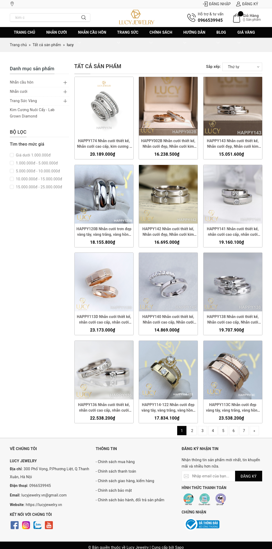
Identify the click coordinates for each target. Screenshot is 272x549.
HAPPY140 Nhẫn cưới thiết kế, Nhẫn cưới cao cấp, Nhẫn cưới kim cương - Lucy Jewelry (168, 320)
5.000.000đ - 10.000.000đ (37, 171)
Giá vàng (246, 37)
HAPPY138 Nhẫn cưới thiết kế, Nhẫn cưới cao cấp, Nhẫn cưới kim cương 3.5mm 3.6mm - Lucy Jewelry (232, 320)
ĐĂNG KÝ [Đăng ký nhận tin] (249, 476)
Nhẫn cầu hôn (92, 37)
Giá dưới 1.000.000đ (33, 155)
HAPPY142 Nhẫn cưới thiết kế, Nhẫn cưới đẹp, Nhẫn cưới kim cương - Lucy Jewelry (168, 231)
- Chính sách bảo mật (114, 490)
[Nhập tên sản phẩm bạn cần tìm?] (44, 17)
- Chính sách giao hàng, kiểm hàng (125, 481)
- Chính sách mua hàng (115, 462)
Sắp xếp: (213, 66)
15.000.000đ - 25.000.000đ (38, 187)
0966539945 (210, 20)
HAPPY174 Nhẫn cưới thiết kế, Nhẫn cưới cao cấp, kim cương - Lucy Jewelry (104, 144)
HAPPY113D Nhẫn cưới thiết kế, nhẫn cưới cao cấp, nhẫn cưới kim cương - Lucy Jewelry (104, 320)
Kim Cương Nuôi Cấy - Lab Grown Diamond (32, 113)
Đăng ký (247, 4)
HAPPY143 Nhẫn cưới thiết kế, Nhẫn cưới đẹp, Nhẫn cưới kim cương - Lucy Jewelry (232, 144)
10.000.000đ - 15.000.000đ (38, 179)
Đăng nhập (217, 4)
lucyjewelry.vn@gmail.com (44, 495)
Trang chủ (24, 37)
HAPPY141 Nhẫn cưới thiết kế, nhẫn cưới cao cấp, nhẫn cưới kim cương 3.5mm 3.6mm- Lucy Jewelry (233, 231)
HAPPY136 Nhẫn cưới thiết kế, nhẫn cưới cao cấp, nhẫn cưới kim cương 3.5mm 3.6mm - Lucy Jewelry (103, 408)
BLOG (221, 37)
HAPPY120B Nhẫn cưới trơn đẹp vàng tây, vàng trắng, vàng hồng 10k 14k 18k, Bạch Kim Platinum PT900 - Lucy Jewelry (103, 231)
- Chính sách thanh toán (116, 471)
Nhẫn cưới (56, 37)
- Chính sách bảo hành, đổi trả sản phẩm (130, 500)
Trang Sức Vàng (23, 101)
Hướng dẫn (194, 37)
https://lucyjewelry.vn (44, 505)
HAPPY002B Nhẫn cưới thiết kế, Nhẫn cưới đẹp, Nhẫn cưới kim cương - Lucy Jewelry (168, 144)
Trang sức (127, 37)
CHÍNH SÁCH (161, 37)
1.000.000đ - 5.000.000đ (36, 163)
